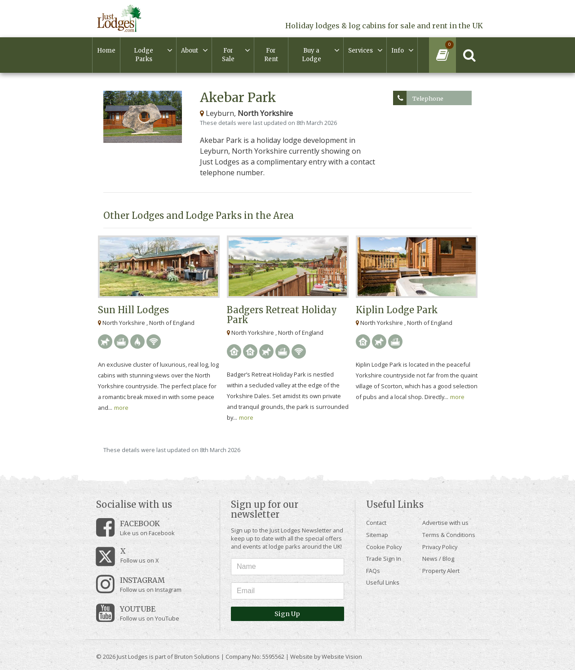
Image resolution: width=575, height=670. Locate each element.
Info (397, 50)
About (189, 50)
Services (360, 50)
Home (106, 50)
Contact (376, 523)
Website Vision (342, 656)
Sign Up (287, 614)
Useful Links (382, 582)
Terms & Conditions (448, 535)
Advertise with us (445, 523)
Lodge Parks (143, 55)
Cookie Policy (384, 547)
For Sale (228, 55)
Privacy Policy (439, 547)
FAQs (373, 571)
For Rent (271, 55)
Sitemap (377, 535)
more (121, 408)
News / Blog (438, 559)
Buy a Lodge (311, 55)
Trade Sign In (383, 559)
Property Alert (441, 571)
